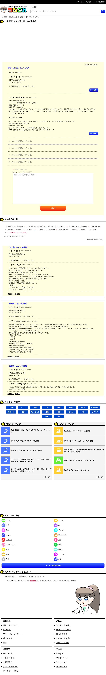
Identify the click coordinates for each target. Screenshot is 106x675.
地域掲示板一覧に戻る (94, 240)
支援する (60, 654)
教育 (47, 416)
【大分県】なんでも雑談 (17, 247)
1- (21, 72)
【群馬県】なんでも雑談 (17, 366)
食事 (59, 412)
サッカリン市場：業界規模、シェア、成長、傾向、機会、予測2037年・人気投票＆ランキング (31, 470)
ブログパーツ (61, 658)
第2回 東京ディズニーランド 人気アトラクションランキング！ (30, 431)
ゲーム (11, 407)
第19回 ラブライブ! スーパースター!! (76, 470)
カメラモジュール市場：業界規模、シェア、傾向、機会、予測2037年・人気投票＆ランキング (31, 460)
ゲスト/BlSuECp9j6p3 (18, 384)
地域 (21, 17)
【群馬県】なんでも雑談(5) (56, 226)
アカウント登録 (62, 643)
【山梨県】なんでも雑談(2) (24, 229)
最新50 (17, 72)
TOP (5, 17)
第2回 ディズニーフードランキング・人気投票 (26, 451)
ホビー (83, 407)
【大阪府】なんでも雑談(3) (78, 226)
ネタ (82, 412)
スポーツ (11, 412)
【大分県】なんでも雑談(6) (14, 226)
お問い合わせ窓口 (10, 667)
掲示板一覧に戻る (91, 64)
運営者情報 (7, 638)
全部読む (12, 72)
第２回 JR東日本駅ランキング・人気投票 (25, 441)
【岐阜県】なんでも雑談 (17, 304)
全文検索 (33, 7)
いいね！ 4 (93, 90)
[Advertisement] (53, 42)
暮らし (71, 412)
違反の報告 (7, 654)
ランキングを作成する (53, 565)
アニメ (23, 407)
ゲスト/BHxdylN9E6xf (18, 321)
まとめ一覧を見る (63, 638)
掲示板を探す (61, 634)
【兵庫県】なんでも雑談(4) (46, 229)
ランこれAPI (61, 662)
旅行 (23, 412)
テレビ (71, 407)
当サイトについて (10, 625)
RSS (4, 643)
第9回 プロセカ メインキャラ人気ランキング (79, 460)
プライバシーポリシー (12, 634)
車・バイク (95, 407)
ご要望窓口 (7, 662)
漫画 (35, 407)
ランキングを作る (63, 630)
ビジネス (95, 412)
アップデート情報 (10, 671)
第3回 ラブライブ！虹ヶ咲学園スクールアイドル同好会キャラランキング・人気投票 (84, 451)
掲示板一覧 (13, 17)
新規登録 (33, 581)
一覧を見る (47, 477)
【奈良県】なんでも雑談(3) (67, 229)
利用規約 (7, 630)
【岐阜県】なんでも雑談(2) (35, 226)
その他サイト (61, 667)
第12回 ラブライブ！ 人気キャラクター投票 (78, 441)
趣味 (47, 412)
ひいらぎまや (15, 77)
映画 (59, 407)
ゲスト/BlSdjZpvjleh (18, 97)
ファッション (35, 412)
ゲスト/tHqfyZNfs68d (18, 265)
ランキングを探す (63, 625)
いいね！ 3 (93, 134)
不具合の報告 (8, 658)
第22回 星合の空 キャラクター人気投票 (77, 431)
